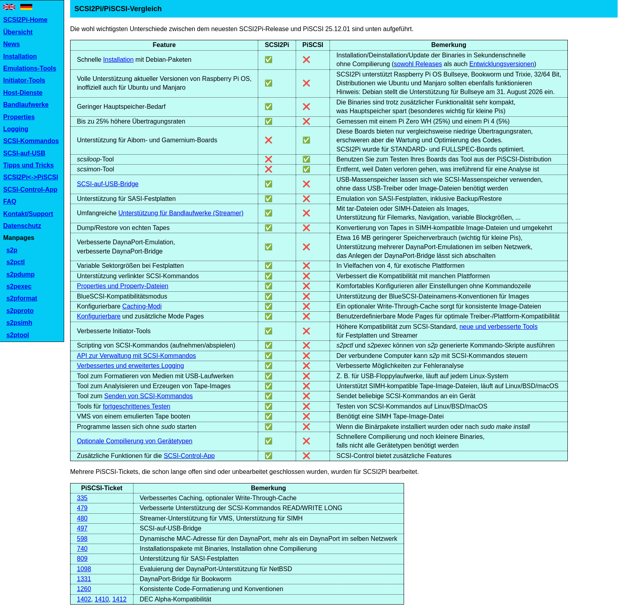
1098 (84, 569)
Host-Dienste (23, 92)
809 (82, 558)
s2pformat (21, 298)
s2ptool (17, 335)
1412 (119, 599)
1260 (84, 588)
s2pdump (20, 274)
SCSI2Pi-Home (25, 19)
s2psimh (19, 322)
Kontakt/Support (28, 213)
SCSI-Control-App (30, 189)
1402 (84, 599)
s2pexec (18, 286)
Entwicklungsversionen (501, 64)
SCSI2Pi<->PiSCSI (30, 177)
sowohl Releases (418, 64)
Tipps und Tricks (28, 165)
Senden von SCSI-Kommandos (148, 396)
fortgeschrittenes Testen (137, 406)
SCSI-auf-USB (24, 153)
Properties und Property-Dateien (122, 286)
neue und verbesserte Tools (498, 326)
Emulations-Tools (29, 68)
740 (82, 548)
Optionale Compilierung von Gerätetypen (134, 441)
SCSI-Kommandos (31, 141)
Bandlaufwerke (26, 104)
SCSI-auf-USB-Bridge (108, 184)
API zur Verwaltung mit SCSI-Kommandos (136, 355)
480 (82, 518)
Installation (20, 56)
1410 (101, 599)
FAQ (9, 201)
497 (82, 528)
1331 (84, 579)
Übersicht (18, 32)
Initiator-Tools (24, 80)
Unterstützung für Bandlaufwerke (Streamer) (180, 213)
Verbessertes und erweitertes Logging (130, 365)
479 (82, 508)
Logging (15, 129)
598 (82, 538)
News (11, 44)
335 (82, 498)
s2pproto (19, 310)
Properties (19, 117)
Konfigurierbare (98, 316)
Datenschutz (22, 225)
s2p (12, 250)
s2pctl (15, 262)
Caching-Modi (142, 306)
